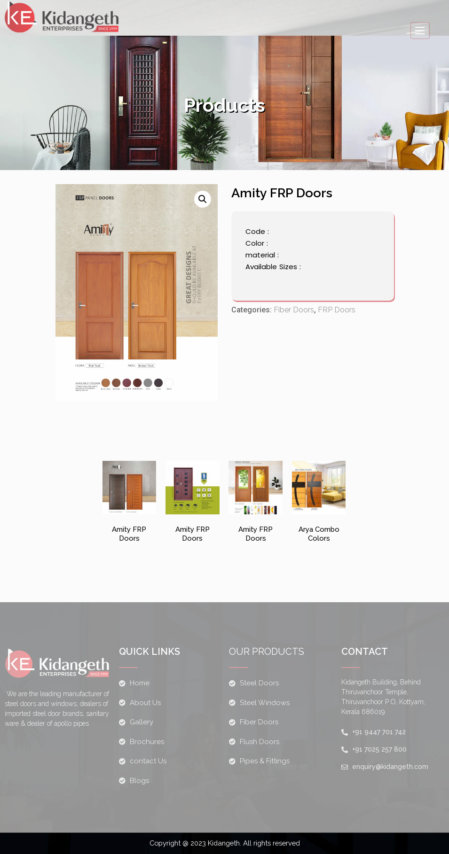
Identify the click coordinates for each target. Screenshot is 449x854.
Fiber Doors (294, 311)
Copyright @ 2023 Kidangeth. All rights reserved (225, 843)
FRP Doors (336, 311)
